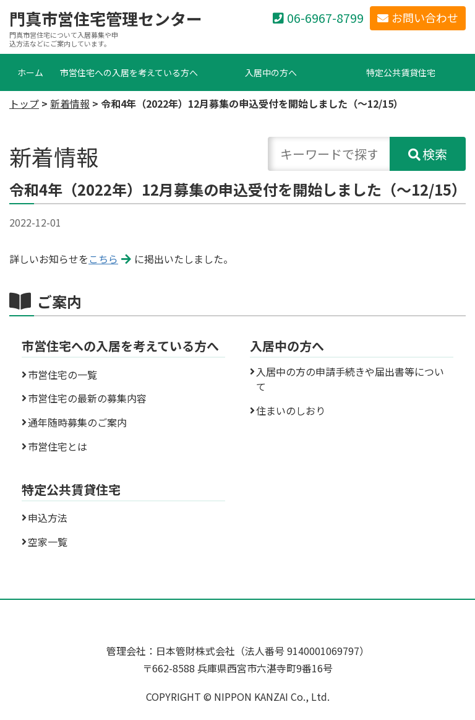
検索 (434, 154)
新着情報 (70, 103)
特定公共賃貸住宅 (400, 72)
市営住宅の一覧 (62, 374)
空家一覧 (47, 541)
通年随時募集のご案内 (77, 422)
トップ (24, 103)
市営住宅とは (57, 446)
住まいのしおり (290, 410)
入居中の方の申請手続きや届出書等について (350, 379)
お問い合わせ (425, 17)
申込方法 (47, 517)
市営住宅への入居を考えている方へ (129, 72)
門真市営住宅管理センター (105, 18)
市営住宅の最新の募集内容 (87, 398)
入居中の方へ (271, 72)
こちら (103, 258)
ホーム (30, 72)
